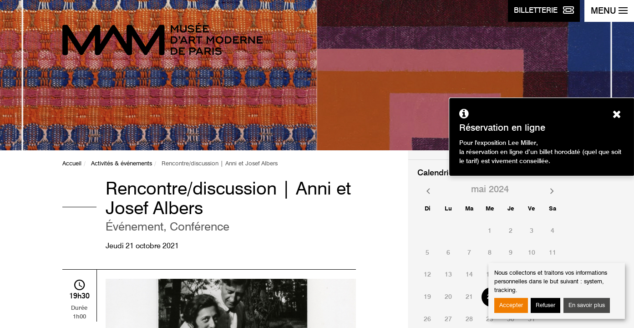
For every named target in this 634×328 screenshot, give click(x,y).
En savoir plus (586, 305)
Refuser (545, 305)
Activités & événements (121, 164)
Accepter (511, 305)
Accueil (71, 164)
